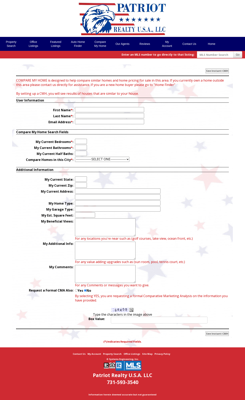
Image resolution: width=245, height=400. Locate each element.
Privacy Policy (162, 353)
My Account (167, 43)
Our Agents (122, 43)
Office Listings (33, 43)
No (89, 290)
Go (238, 54)
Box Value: (97, 319)
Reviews (145, 43)
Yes (80, 290)
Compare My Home (100, 43)
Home (211, 43)
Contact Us (189, 43)
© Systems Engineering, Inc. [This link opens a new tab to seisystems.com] (122, 359)
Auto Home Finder (78, 43)
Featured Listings (55, 43)
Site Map (147, 353)
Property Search (112, 353)
